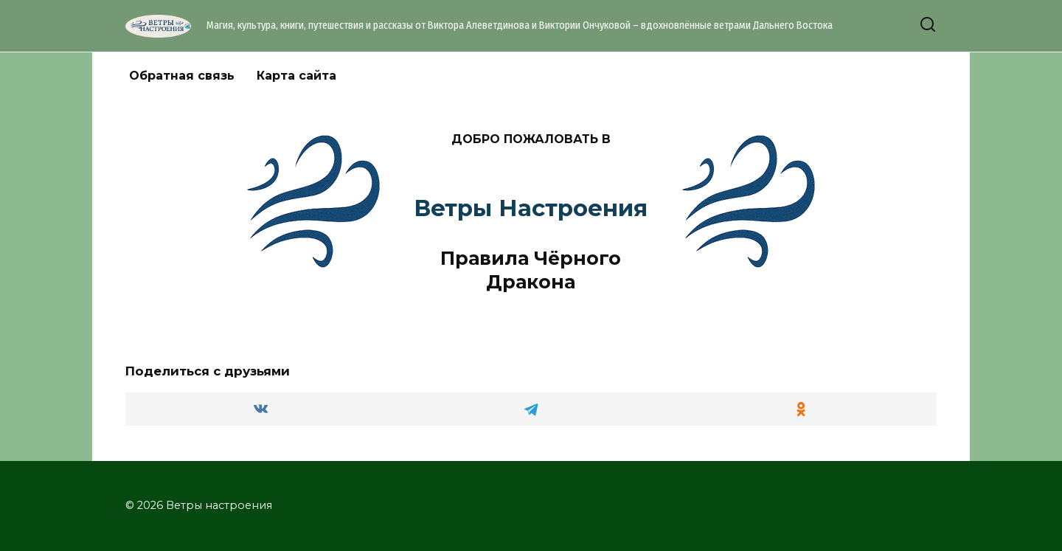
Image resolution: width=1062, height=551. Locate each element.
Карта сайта (296, 76)
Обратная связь (182, 76)
